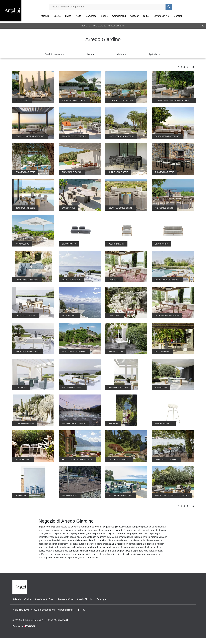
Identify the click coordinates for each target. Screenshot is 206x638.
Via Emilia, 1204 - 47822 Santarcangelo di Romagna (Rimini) (43, 610)
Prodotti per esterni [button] (54, 54)
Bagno (104, 16)
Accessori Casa (65, 599)
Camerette (91, 16)
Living (68, 16)
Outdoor (134, 16)
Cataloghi (101, 599)
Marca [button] (90, 54)
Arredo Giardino (116, 26)
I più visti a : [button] (155, 54)
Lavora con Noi (161, 16)
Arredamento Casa (44, 599)
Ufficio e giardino (97, 26)
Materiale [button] (121, 54)
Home (84, 26)
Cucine (57, 16)
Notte (78, 16)
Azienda (45, 16)
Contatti (178, 16)
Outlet (146, 16)
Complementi (119, 16)
